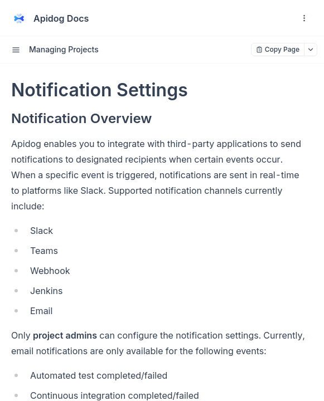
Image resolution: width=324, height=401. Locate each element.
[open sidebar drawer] (16, 49)
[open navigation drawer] (304, 18)
